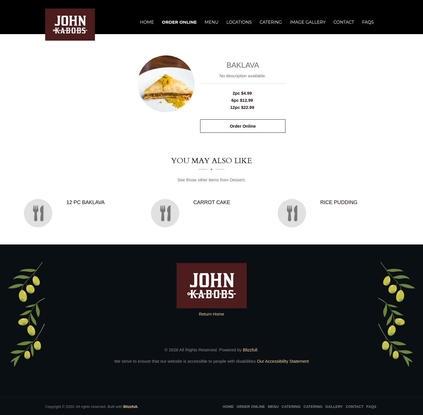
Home (147, 22)
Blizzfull (250, 349)
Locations (239, 22)
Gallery (334, 406)
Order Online (179, 22)
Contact (343, 22)
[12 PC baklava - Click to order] (39, 213)
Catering (271, 22)
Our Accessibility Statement (282, 361)
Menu (211, 22)
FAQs (368, 22)
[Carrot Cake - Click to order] (166, 213)
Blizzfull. (130, 406)
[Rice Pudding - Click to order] (293, 213)
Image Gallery (307, 22)
